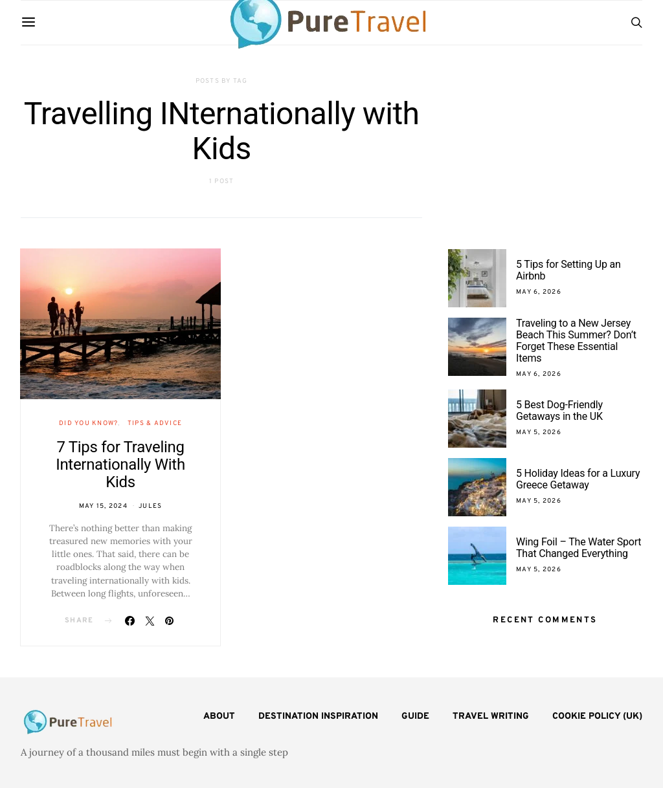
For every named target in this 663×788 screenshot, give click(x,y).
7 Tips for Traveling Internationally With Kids (120, 464)
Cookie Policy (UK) (597, 716)
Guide (415, 716)
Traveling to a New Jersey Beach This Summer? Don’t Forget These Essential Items (576, 340)
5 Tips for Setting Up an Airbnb (568, 270)
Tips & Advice (155, 423)
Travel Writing (491, 716)
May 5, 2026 (538, 432)
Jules (150, 506)
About (219, 716)
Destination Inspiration (318, 716)
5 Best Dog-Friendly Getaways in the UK (559, 410)
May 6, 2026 (538, 292)
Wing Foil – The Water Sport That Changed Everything (578, 548)
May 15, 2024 (103, 506)
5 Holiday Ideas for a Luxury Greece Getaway (578, 479)
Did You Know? (88, 423)
